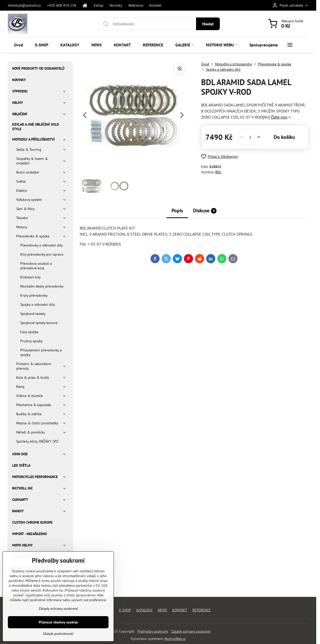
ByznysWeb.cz (175, 638)
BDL (218, 172)
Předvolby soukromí (152, 631)
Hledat (208, 23)
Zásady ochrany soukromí (190, 631)
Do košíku (284, 137)
